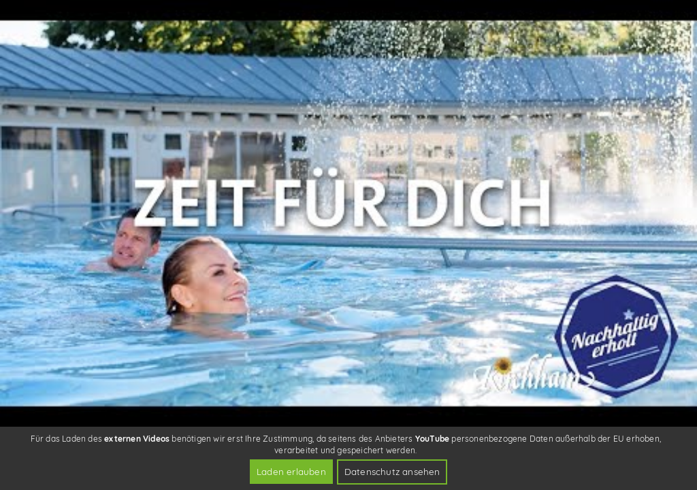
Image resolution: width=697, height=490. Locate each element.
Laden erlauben (291, 471)
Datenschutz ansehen (392, 471)
